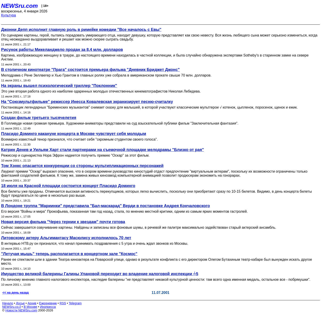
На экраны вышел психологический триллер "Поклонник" (59, 85)
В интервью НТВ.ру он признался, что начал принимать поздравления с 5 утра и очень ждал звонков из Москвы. (94, 243)
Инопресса (48, 307)
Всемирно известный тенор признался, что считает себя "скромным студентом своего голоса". (79, 139)
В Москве (30, 307)
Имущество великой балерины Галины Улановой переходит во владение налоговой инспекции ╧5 (99, 274)
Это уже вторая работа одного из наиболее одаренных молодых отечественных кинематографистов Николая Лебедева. (101, 91)
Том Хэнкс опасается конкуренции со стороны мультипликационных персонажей (82, 166)
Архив (32, 303)
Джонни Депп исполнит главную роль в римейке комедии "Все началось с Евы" (81, 29)
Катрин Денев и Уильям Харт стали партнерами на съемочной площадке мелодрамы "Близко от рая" (102, 149)
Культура (8, 15)
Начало (7, 303)
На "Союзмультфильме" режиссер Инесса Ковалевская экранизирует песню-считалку (87, 101)
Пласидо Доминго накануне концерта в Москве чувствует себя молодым (73, 133)
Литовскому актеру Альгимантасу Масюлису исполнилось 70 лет (66, 238)
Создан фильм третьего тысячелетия (38, 117)
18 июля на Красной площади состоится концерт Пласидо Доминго (68, 186)
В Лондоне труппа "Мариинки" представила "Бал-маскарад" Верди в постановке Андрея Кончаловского (105, 206)
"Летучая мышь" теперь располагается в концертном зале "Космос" (69, 254)
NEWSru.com (19, 5)
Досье (20, 303)
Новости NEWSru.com (21, 310)
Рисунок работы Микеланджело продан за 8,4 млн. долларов (62, 49)
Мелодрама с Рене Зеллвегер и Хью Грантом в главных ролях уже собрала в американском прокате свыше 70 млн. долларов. (106, 75)
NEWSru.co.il (11, 307)
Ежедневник (48, 303)
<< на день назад (15, 292)
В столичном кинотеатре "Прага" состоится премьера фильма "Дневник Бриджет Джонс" (90, 69)
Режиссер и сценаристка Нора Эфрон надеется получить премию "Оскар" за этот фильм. (75, 155)
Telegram (75, 303)
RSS (63, 303)
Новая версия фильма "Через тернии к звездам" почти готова (63, 222)
